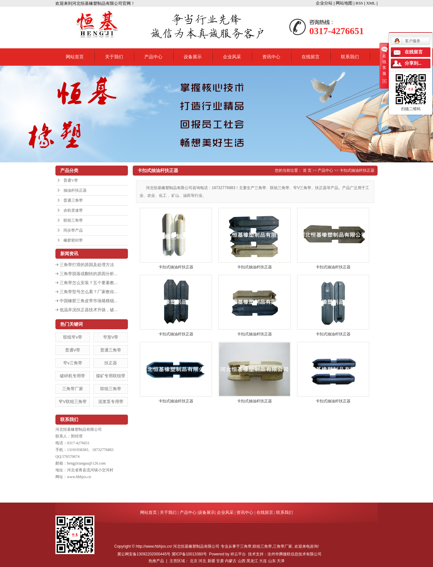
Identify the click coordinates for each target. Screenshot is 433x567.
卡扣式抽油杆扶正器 (357, 170)
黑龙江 (252, 561)
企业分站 (324, 3)
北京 (193, 561)
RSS (359, 3)
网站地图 (344, 3)
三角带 (246, 546)
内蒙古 (230, 561)
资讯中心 (271, 56)
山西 (241, 561)
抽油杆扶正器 (75, 190)
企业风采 (232, 56)
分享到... (413, 63)
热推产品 (156, 561)
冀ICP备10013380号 (189, 554)
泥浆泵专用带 (110, 401)
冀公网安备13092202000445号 (143, 554)
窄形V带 (111, 337)
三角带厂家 (72, 388)
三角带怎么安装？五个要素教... (89, 282)
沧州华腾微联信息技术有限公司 (294, 554)
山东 (272, 561)
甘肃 (220, 561)
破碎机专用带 (72, 375)
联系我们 (350, 56)
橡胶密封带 (73, 240)
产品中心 (153, 56)
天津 (280, 561)
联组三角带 (73, 220)
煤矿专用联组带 (110, 375)
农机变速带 (73, 210)
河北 (202, 561)
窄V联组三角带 (73, 401)
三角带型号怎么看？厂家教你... (89, 291)
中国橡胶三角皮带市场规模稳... (89, 300)
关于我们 (114, 56)
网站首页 (75, 56)
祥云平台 (238, 554)
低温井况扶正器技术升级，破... (89, 309)
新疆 (211, 561)
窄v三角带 (72, 362)
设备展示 (193, 56)
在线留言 (311, 56)
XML (371, 3)
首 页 (307, 170)
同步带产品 (73, 230)
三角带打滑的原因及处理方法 (87, 264)
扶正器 (110, 362)
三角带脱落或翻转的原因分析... (89, 273)
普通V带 (70, 180)
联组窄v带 (72, 337)
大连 (263, 561)
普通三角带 (73, 200)
